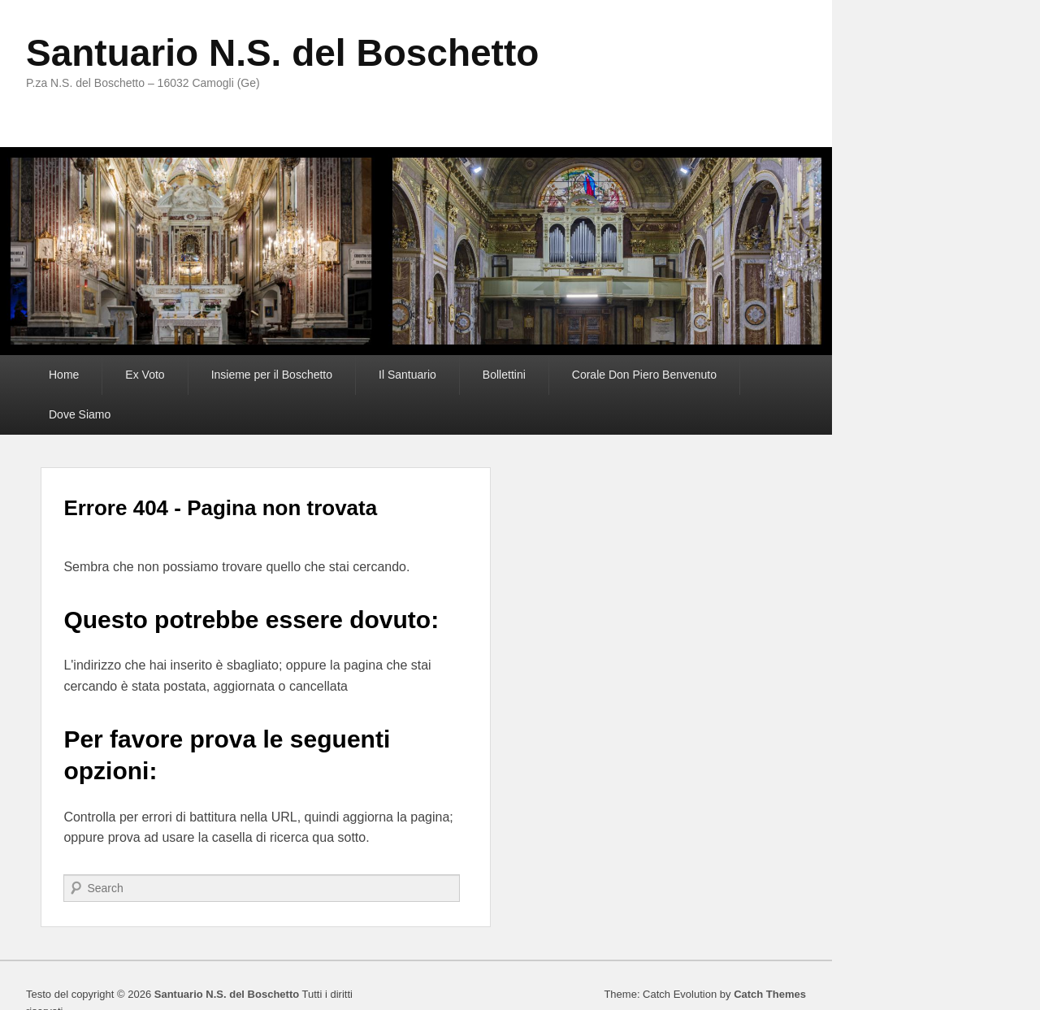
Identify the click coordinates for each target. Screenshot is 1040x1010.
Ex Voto (144, 374)
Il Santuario (407, 374)
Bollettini (504, 374)
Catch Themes (770, 994)
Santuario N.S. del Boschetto (282, 53)
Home (64, 374)
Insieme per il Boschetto (271, 374)
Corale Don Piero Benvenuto (644, 374)
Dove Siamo (79, 414)
